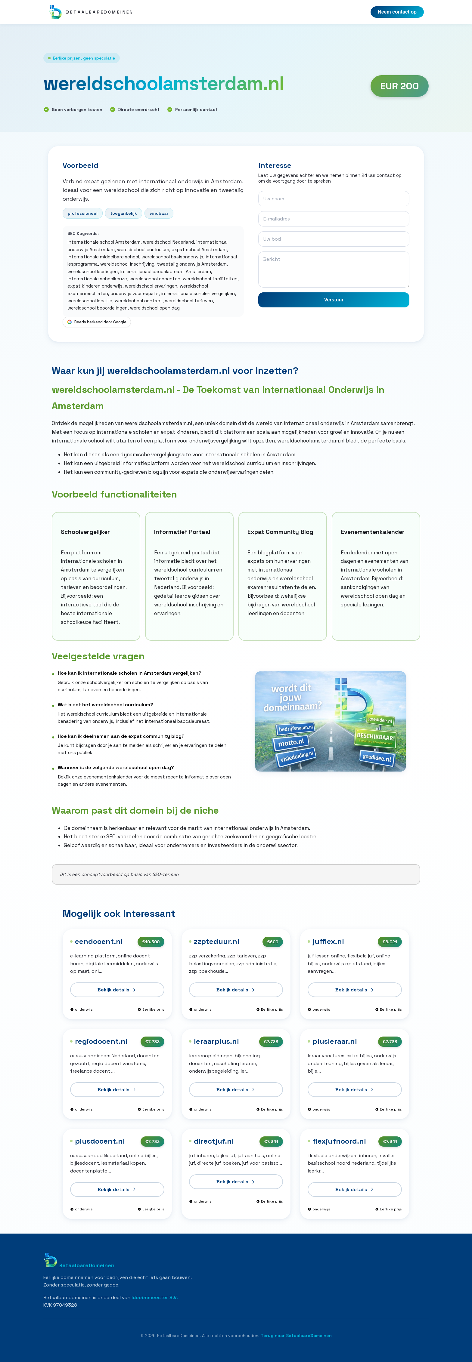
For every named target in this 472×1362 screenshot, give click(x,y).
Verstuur (334, 299)
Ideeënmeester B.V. (155, 1297)
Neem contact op (397, 11)
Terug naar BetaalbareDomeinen (296, 1335)
